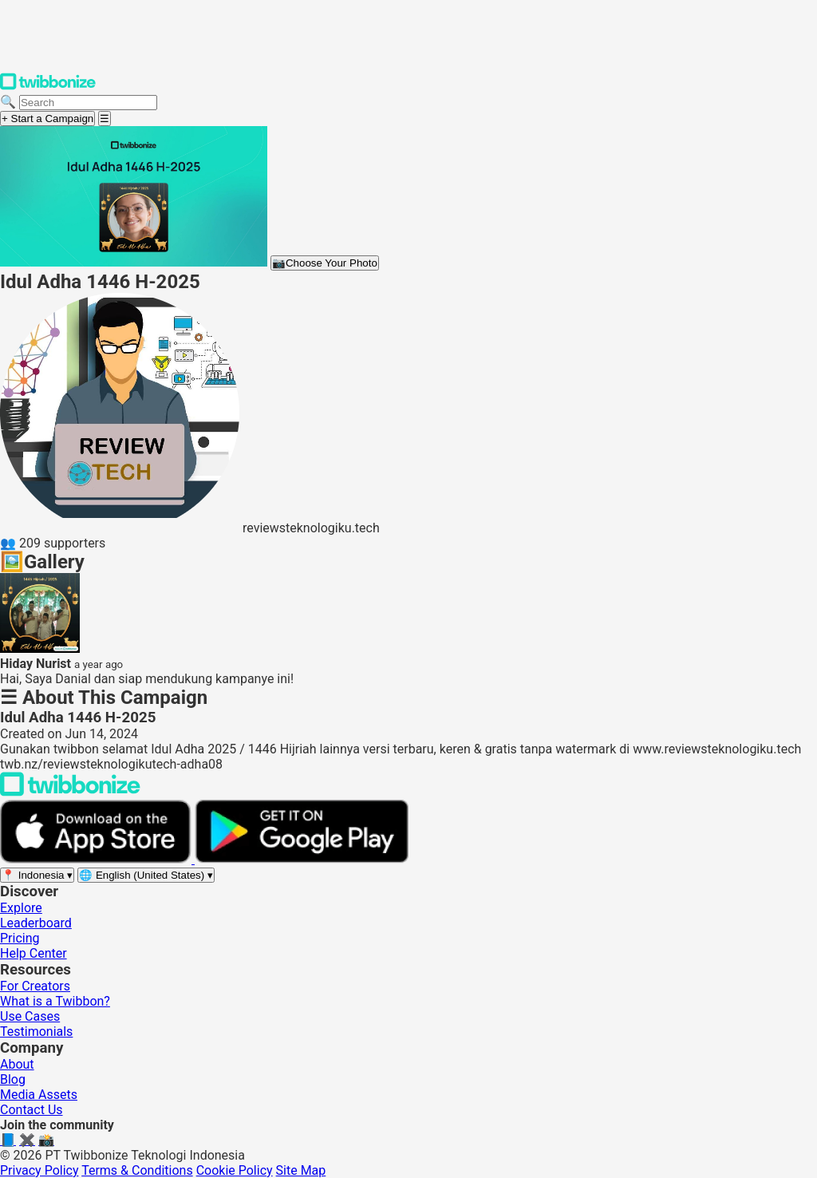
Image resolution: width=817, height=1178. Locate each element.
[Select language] (146, 875)
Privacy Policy (39, 1170)
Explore (21, 907)
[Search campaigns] (88, 102)
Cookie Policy (234, 1170)
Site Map (301, 1170)
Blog (13, 1079)
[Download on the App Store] (97, 859)
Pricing (20, 938)
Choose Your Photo (324, 263)
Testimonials (36, 1031)
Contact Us (31, 1109)
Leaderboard (36, 923)
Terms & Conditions (137, 1170)
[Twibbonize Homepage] (48, 86)
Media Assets (38, 1094)
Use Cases (30, 1016)
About (17, 1064)
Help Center (33, 953)
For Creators (35, 986)
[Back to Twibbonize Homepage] (70, 792)
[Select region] (37, 875)
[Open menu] (104, 118)
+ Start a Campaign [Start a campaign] (47, 119)
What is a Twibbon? (55, 1001)
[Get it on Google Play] (301, 859)
